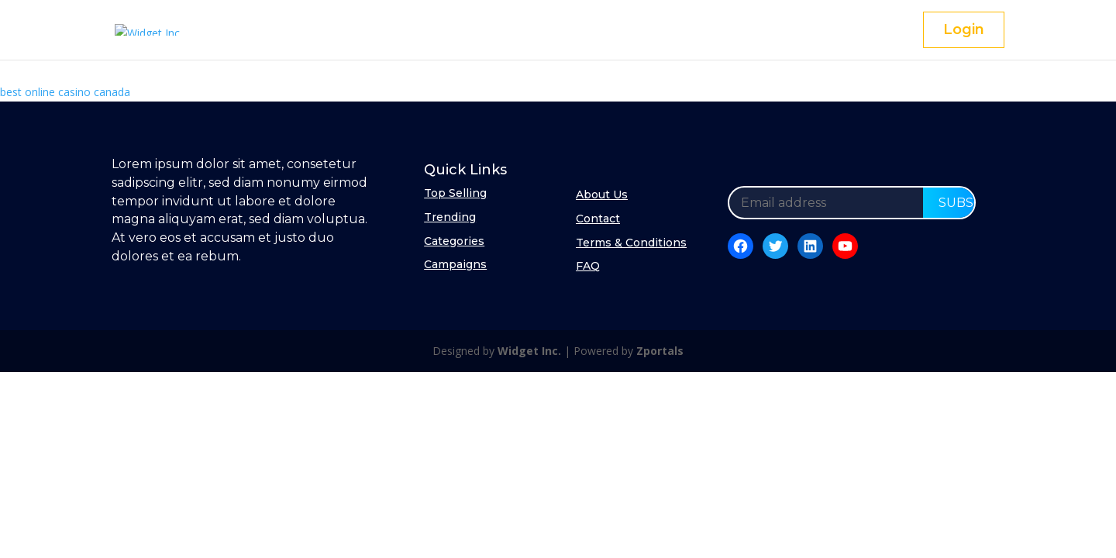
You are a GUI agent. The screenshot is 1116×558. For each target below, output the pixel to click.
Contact (598, 219)
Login (963, 29)
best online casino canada (65, 91)
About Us (602, 195)
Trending (450, 217)
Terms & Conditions (631, 243)
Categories (454, 241)
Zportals (660, 350)
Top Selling (455, 193)
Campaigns (455, 264)
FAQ (588, 266)
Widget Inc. (529, 350)
